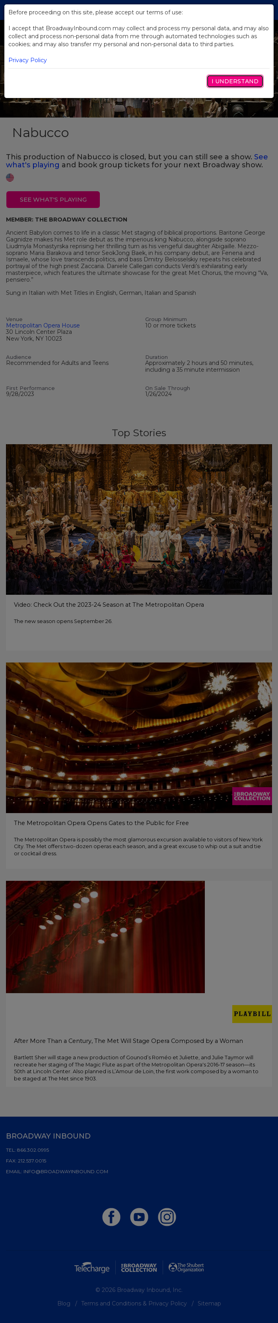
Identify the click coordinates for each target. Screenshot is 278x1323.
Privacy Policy (27, 60)
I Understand (235, 81)
